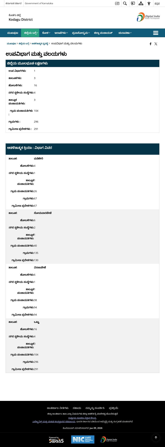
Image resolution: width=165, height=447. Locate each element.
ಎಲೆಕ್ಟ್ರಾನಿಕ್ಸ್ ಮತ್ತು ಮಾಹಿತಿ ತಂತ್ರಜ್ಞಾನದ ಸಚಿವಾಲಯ (53, 421)
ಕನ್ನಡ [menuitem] (157, 3)
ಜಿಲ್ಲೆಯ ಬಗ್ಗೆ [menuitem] (31, 32)
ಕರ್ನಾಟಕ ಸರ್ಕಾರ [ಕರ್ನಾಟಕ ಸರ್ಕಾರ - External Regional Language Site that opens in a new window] (13, 3)
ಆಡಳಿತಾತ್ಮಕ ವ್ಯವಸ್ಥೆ (40, 43)
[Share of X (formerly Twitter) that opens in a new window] (156, 43)
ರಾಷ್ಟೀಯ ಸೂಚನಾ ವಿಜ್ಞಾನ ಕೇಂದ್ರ (82, 417)
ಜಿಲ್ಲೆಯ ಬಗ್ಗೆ (24, 43)
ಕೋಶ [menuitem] (46, 32)
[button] (156, 33)
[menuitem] (117, 3)
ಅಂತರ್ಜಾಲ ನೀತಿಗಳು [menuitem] (57, 408)
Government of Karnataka (39, 3)
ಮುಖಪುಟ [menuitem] (12, 32)
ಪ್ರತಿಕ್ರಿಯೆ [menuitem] (113, 408)
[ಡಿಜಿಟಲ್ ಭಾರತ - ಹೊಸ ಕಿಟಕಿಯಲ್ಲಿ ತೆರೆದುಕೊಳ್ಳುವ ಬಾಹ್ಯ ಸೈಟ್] (144, 24)
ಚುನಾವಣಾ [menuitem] (125, 32)
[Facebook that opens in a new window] (150, 43)
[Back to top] (156, 438)
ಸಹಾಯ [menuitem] (77, 408)
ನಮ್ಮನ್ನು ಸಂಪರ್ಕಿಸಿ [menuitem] (95, 408)
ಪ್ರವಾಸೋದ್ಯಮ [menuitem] (81, 32)
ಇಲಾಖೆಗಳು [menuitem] (61, 32)
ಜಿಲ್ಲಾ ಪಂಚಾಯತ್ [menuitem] (103, 32)
